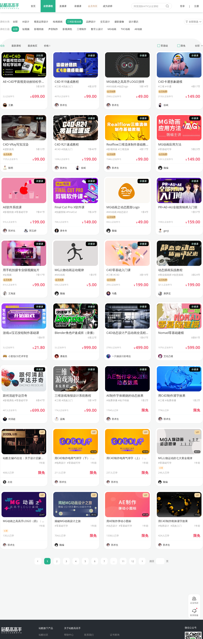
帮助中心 (69, 635)
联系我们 (89, 635)
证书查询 (114, 635)
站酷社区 (43, 635)
